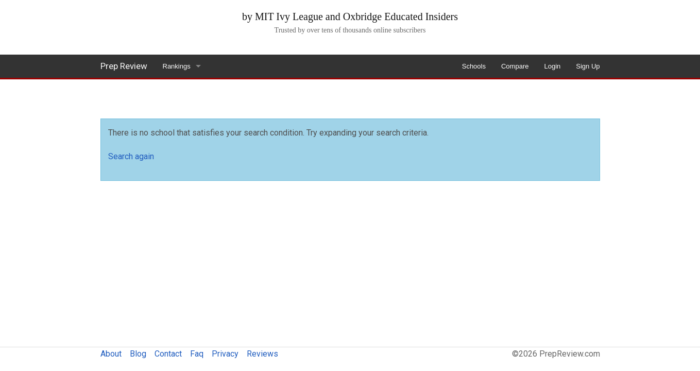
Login (552, 66)
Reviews (262, 354)
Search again (131, 156)
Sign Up (588, 66)
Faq (196, 354)
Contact (168, 354)
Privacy (225, 354)
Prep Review (123, 66)
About (111, 354)
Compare (514, 66)
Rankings (177, 66)
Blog (138, 354)
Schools (474, 66)
